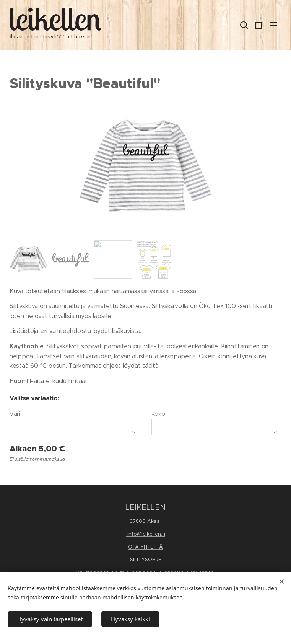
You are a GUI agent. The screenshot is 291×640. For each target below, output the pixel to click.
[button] (243, 24)
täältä (150, 365)
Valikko (273, 25)
